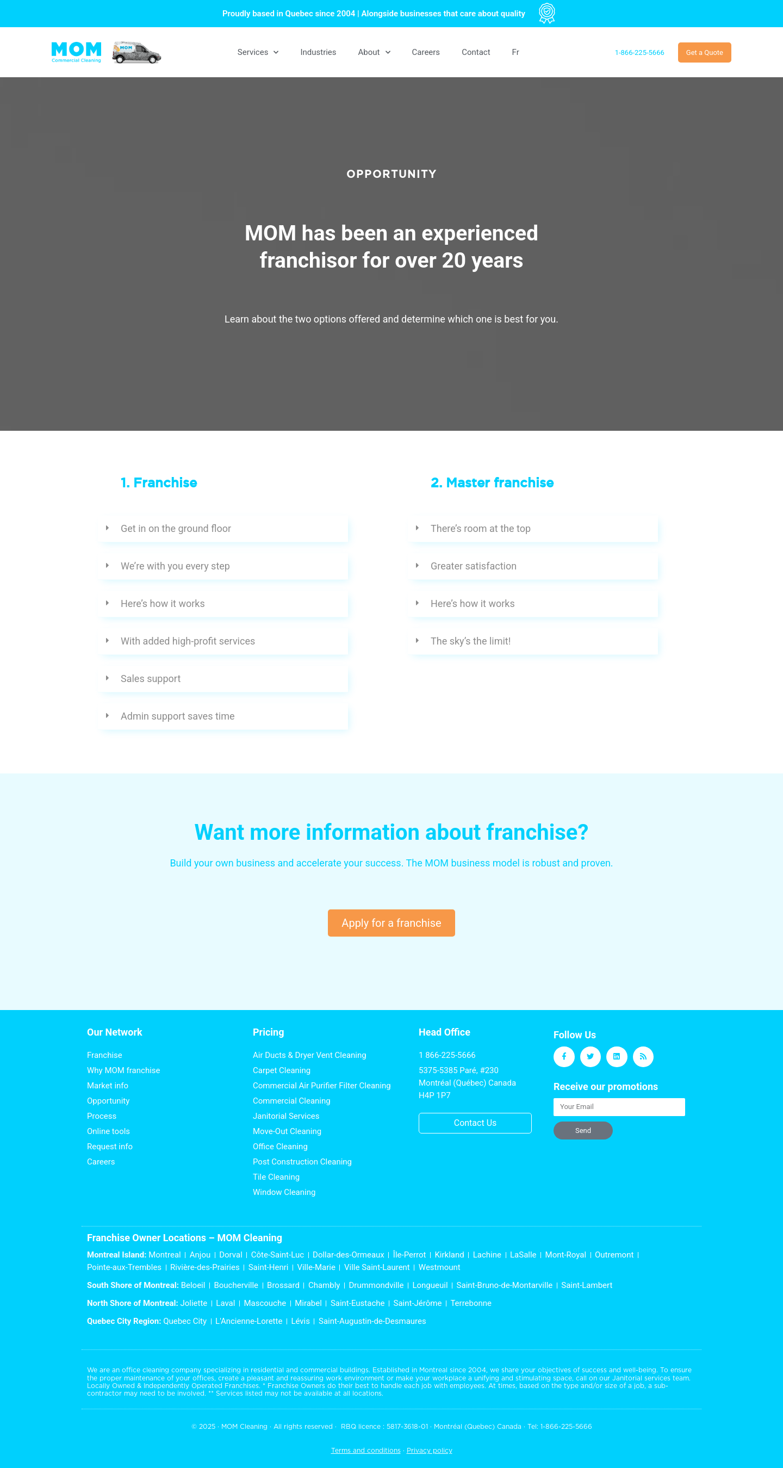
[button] (223, 529)
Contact (476, 52)
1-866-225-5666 (566, 1426)
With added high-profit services (188, 641)
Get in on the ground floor (176, 528)
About (374, 52)
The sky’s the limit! (471, 641)
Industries (318, 52)
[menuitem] (515, 52)
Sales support (151, 678)
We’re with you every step (175, 566)
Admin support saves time (178, 716)
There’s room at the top (481, 528)
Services (258, 52)
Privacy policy (429, 1450)
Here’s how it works (163, 603)
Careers (426, 52)
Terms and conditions (366, 1450)
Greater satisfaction (474, 566)
